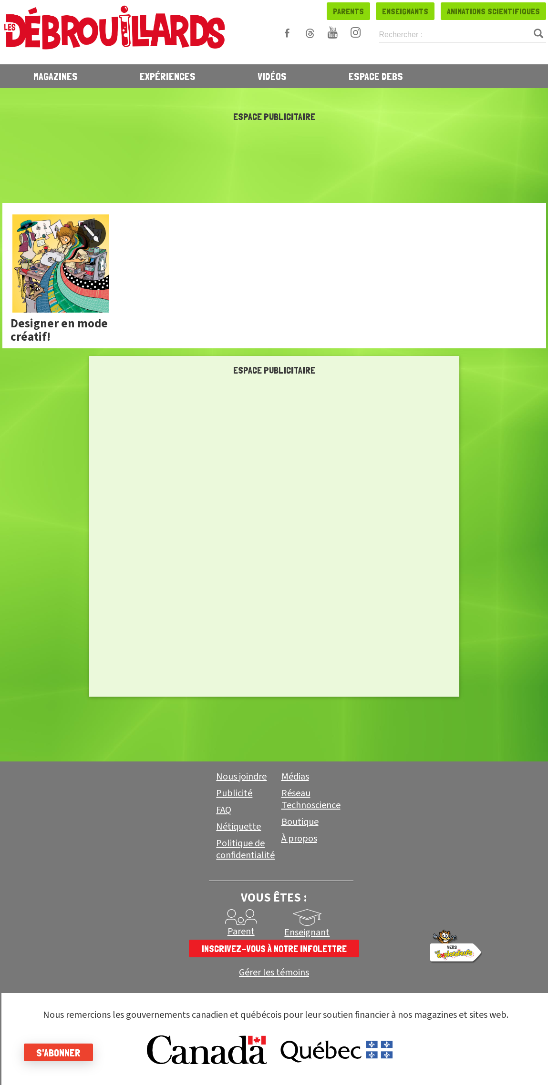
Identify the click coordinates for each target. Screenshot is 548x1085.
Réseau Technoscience (311, 799)
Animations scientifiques (493, 11)
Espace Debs (376, 76)
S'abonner (58, 1052)
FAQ (223, 810)
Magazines (55, 76)
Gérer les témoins (274, 973)
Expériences (168, 76)
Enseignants (405, 11)
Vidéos (272, 76)
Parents (348, 11)
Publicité (234, 793)
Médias (295, 776)
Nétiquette (238, 826)
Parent (241, 931)
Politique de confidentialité (245, 849)
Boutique (300, 822)
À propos (299, 838)
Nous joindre (241, 776)
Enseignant (307, 932)
